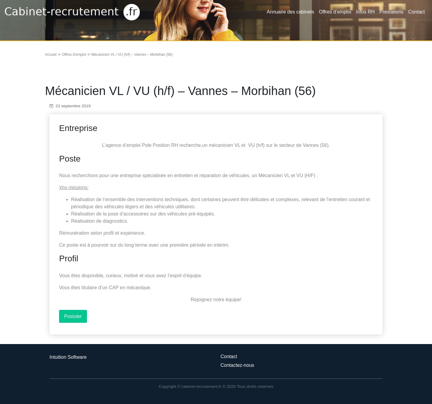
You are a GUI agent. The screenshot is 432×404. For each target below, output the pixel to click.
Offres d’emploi (335, 11)
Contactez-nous (237, 365)
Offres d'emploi (74, 54)
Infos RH (365, 11)
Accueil (51, 54)
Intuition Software (68, 357)
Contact (416, 11)
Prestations (392, 11)
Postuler (73, 316)
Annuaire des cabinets (290, 11)
